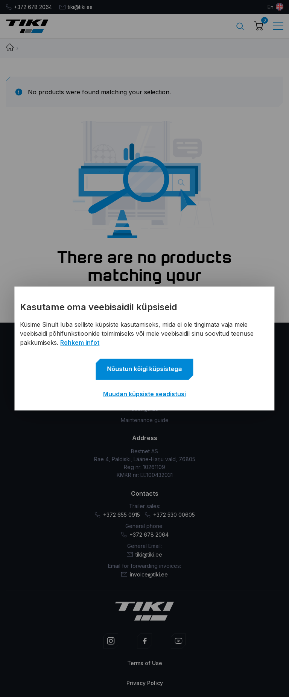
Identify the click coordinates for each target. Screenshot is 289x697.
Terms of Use (144, 662)
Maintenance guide (145, 419)
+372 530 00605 (169, 514)
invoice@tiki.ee (144, 574)
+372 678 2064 (29, 7)
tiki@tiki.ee (78, 7)
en (271, 7)
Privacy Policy (144, 682)
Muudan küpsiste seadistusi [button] (144, 394)
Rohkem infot (79, 342)
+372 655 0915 (117, 514)
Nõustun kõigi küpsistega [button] (144, 369)
